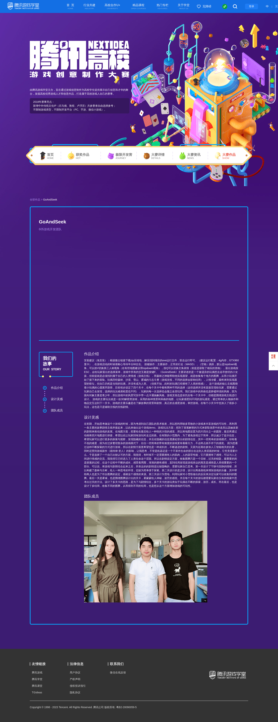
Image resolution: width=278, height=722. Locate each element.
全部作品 (35, 199)
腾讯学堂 (37, 679)
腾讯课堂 (37, 685)
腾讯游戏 (37, 672)
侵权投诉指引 (78, 685)
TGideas (37, 692)
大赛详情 (158, 156)
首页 (50, 156)
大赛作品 (229, 156)
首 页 (70, 7)
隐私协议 (75, 692)
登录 (251, 6)
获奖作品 (82, 156)
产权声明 (75, 679)
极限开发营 (123, 156)
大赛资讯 (193, 156)
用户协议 (75, 672)
